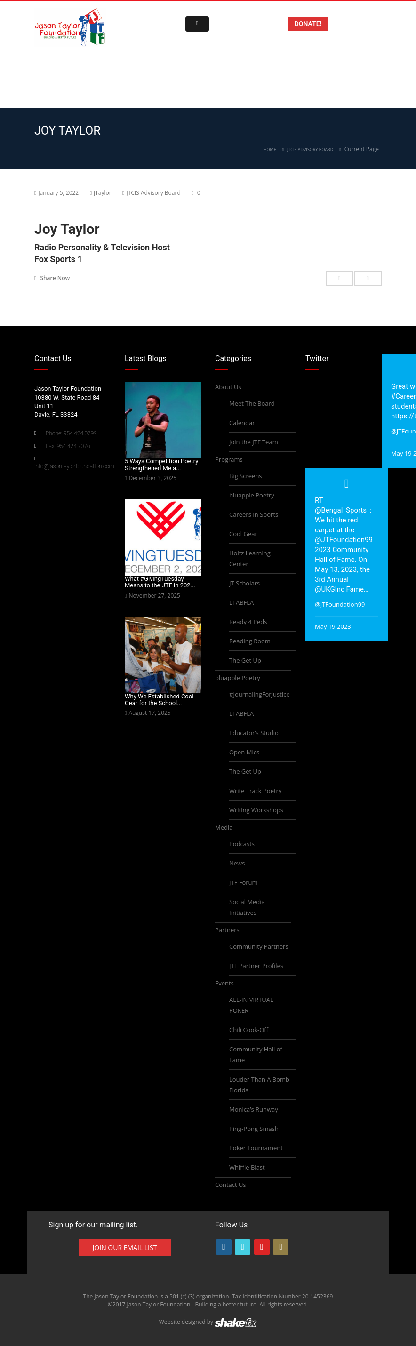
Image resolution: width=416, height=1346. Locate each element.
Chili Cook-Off (248, 1030)
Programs (229, 459)
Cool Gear (243, 533)
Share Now (52, 277)
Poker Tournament (256, 1148)
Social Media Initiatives (247, 907)
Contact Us (230, 1184)
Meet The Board (252, 403)
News (237, 863)
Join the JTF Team (253, 442)
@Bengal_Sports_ (342, 510)
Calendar (242, 422)
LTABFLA (241, 602)
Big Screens (245, 476)
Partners (227, 930)
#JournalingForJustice (259, 694)
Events (224, 983)
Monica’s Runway (253, 1109)
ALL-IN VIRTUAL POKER (251, 1005)
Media (223, 827)
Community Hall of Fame (255, 1054)
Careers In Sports (253, 514)
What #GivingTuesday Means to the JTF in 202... (160, 582)
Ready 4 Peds (248, 621)
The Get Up (245, 660)
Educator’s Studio (254, 733)
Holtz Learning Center (250, 558)
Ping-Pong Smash (254, 1128)
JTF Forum (243, 882)
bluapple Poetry (251, 495)
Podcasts (242, 844)
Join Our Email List (125, 1247)
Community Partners (258, 946)
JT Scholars (244, 583)
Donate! (308, 24)
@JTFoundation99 (344, 540)
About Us (228, 387)
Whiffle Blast (247, 1167)
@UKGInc (329, 589)
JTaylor (103, 192)
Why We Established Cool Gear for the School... (159, 699)
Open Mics (244, 752)
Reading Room (250, 641)
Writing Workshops (256, 810)
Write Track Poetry (255, 790)
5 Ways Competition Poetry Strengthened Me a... (161, 464)
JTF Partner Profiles (256, 965)
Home (270, 149)
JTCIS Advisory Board (310, 149)
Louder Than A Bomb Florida (259, 1084)
